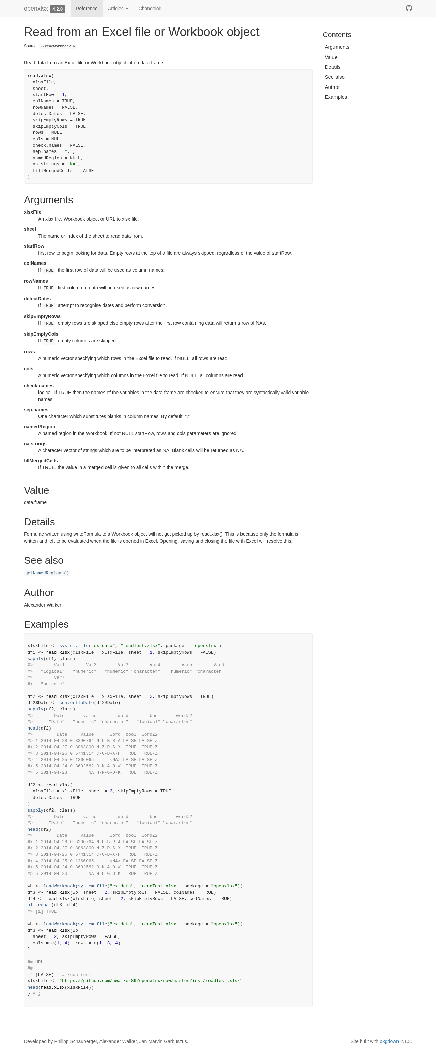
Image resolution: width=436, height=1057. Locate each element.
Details (333, 67)
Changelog (150, 8)
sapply (36, 658)
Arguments (337, 47)
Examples (336, 97)
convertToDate (76, 702)
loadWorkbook (59, 886)
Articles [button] (118, 8)
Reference (87, 8)
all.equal (39, 905)
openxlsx (36, 8)
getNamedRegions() (47, 573)
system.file (74, 645)
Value (331, 57)
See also (335, 77)
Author (332, 87)
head (33, 728)
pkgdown (389, 1041)
